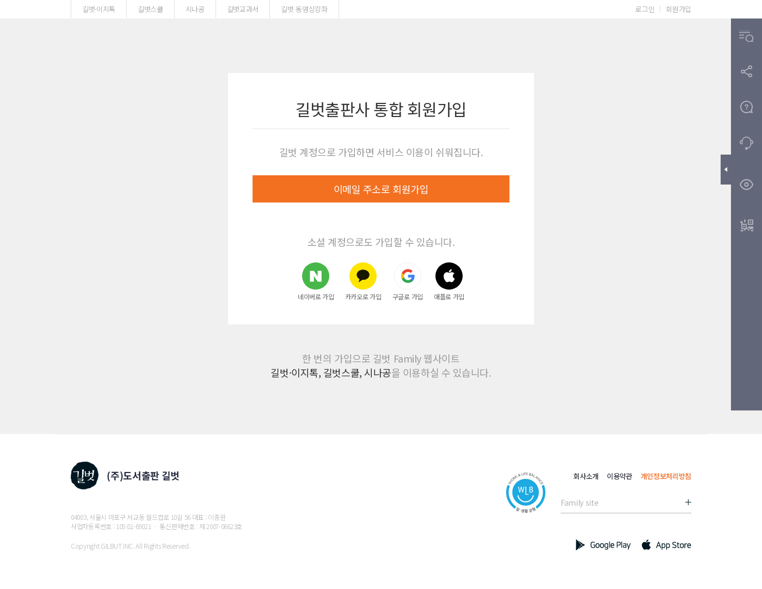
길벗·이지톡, (296, 372)
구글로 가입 (407, 281)
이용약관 (619, 476)
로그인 (644, 9)
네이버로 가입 (316, 281)
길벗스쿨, (342, 372)
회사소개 (586, 476)
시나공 (195, 9)
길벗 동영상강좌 (304, 9)
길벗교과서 (243, 9)
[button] (746, 36)
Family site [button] (579, 502)
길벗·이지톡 (98, 9)
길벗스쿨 (150, 9)
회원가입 (678, 9)
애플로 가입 (449, 281)
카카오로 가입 (363, 281)
